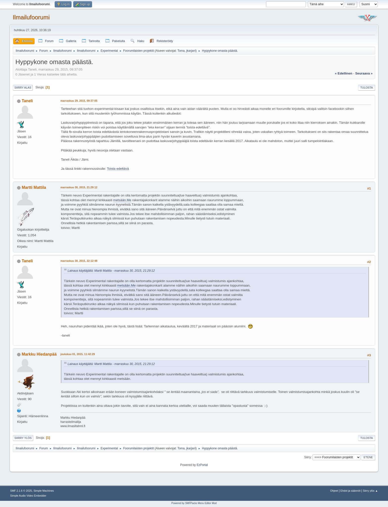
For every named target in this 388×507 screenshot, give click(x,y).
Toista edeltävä (118, 168)
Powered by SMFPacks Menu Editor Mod (194, 503)
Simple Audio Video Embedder (28, 495)
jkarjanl (191, 50)
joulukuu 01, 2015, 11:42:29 (77, 354)
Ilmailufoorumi (31, 17)
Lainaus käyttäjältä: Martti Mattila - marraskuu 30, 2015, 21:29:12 (111, 270)
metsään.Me (122, 200)
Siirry (307, 457)
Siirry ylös (23, 437)
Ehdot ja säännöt (350, 490)
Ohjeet (334, 490)
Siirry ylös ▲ (370, 490)
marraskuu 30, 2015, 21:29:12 (78, 187)
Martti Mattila (34, 187)
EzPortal (202, 465)
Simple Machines (43, 490)
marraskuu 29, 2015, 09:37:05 (78, 100)
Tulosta (366, 87)
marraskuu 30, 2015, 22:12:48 (78, 260)
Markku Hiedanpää (39, 354)
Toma (181, 50)
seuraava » (363, 73)
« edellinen (343, 73)
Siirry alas (22, 87)
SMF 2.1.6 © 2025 (21, 490)
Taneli (27, 101)
